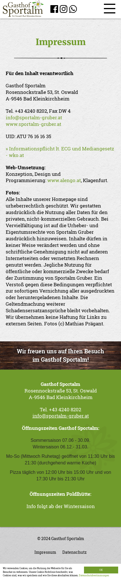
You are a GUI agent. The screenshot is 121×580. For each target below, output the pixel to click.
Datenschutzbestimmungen (94, 575)
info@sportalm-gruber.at (34, 117)
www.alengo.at (64, 180)
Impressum (45, 552)
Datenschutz (74, 552)
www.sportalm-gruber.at (33, 124)
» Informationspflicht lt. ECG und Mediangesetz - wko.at (60, 151)
